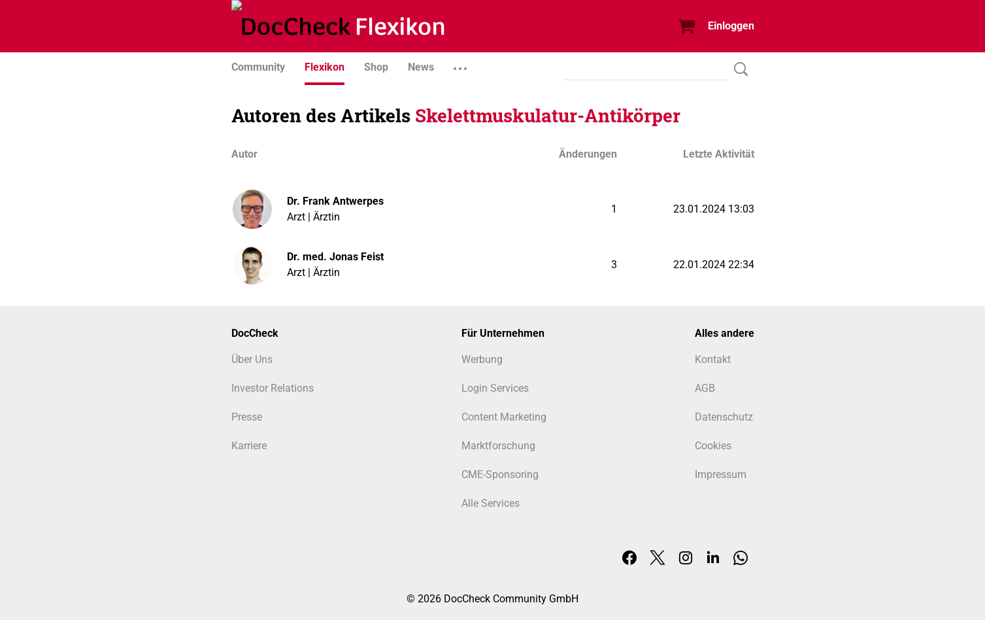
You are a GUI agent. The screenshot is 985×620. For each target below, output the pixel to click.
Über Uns (252, 359)
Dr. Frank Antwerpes (335, 201)
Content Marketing (503, 417)
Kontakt (713, 359)
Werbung (482, 359)
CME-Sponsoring (500, 474)
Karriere (249, 445)
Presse (246, 417)
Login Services (495, 388)
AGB (705, 388)
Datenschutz (724, 417)
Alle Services (490, 503)
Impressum (720, 474)
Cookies (713, 445)
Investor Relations (272, 388)
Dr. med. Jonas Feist (335, 256)
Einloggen (731, 26)
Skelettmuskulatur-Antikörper (547, 115)
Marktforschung (498, 445)
